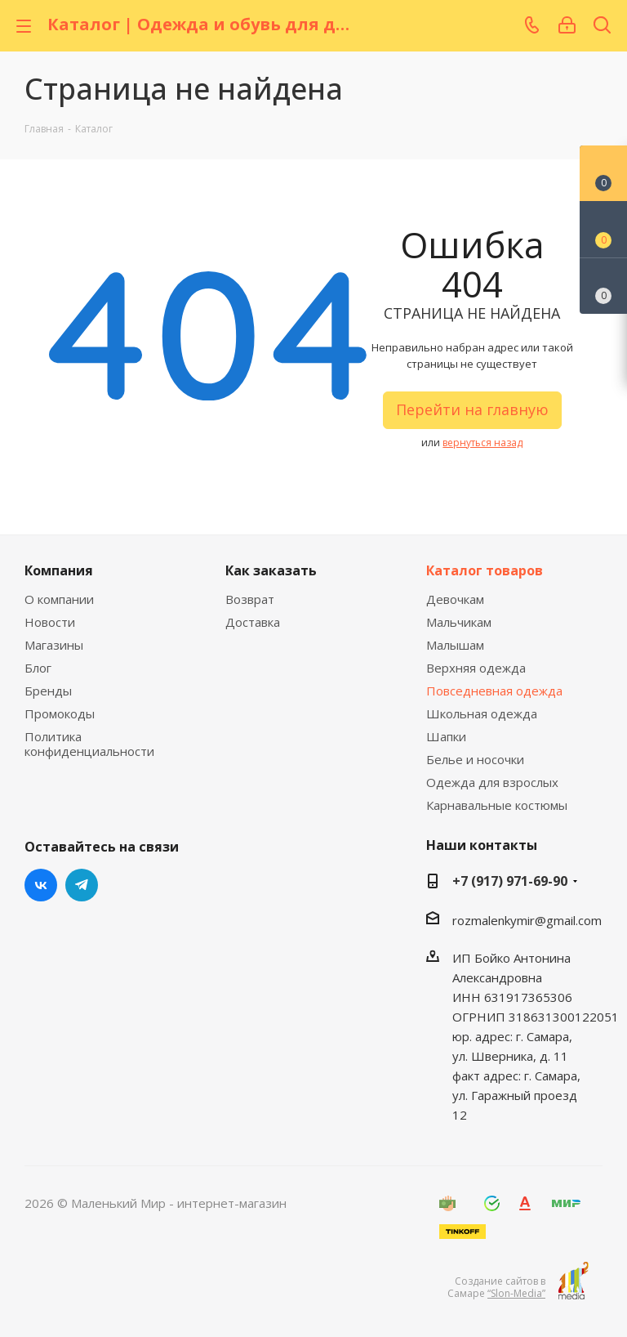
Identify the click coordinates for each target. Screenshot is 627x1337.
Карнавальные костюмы (496, 805)
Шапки (446, 736)
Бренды (48, 690)
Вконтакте (40, 885)
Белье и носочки (475, 759)
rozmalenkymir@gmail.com (527, 920)
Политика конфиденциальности (89, 743)
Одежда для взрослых (492, 782)
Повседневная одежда (494, 690)
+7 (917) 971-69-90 (509, 881)
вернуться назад (482, 442)
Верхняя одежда (476, 668)
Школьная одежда (481, 713)
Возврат (249, 599)
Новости (49, 622)
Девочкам (455, 599)
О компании (59, 599)
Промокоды (59, 713)
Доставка (252, 622)
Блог (37, 668)
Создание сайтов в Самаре (496, 1287)
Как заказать (271, 570)
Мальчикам (458, 622)
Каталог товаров (484, 570)
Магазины (53, 645)
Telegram (81, 885)
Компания (58, 570)
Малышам (455, 645)
